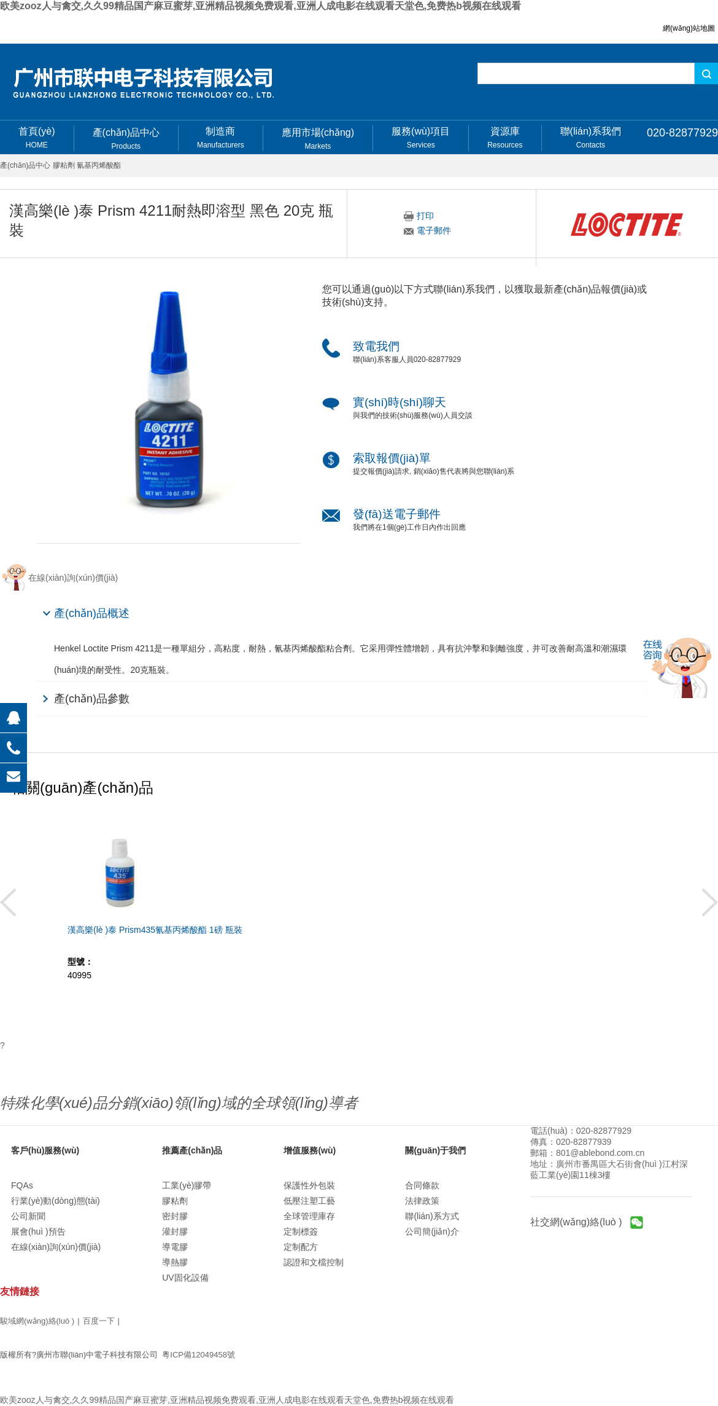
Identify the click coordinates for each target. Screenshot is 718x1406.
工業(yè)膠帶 (186, 1185)
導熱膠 (175, 1262)
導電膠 (175, 1247)
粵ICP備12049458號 (198, 1354)
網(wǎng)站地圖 (689, 28)
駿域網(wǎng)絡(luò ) (37, 1320)
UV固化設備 (185, 1277)
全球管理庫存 (309, 1216)
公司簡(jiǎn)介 (431, 1231)
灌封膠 (175, 1231)
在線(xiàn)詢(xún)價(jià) (56, 1247)
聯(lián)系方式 (431, 1216)
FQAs (22, 1185)
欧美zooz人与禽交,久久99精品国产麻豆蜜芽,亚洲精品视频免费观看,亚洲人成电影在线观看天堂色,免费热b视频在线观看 (260, 6)
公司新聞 (28, 1216)
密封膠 (175, 1216)
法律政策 (422, 1201)
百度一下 (99, 1320)
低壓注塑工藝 (309, 1201)
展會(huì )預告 (38, 1231)
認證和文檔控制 (314, 1262)
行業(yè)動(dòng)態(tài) (55, 1201)
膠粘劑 (175, 1201)
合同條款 (422, 1185)
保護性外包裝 (309, 1185)
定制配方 (301, 1247)
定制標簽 (301, 1231)
